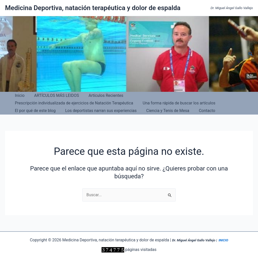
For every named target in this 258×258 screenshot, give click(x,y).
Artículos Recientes (102, 95)
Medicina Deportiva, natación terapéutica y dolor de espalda (92, 8)
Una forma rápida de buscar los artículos (50, 103)
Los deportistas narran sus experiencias (179, 103)
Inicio (19, 95)
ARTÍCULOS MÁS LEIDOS (54, 95)
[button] (250, 54)
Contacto (73, 110)
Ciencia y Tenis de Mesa (35, 110)
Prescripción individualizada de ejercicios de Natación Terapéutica (186, 95)
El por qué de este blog (115, 103)
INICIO (223, 240)
